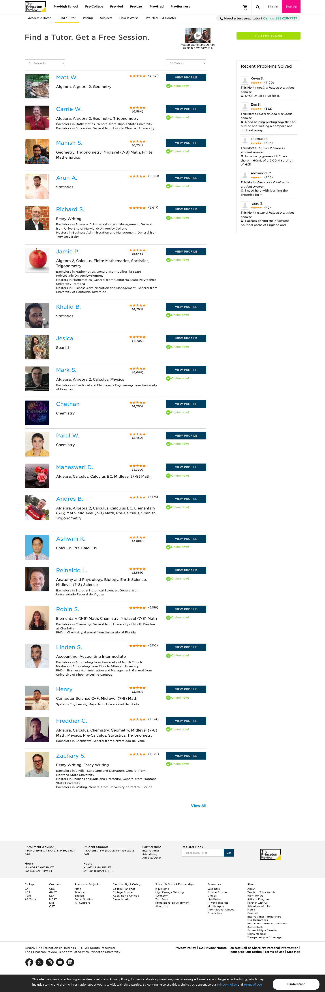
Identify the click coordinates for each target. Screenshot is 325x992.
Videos (212, 895)
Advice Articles (217, 892)
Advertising (149, 854)
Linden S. (69, 647)
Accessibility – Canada (262, 930)
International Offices (221, 909)
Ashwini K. (70, 539)
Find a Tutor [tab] (67, 18)
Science (80, 892)
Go (229, 852)
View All (198, 806)
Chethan (68, 404)
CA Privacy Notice (213, 948)
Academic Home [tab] (39, 18)
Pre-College (94, 6)
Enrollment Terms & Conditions (267, 923)
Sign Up (291, 6)
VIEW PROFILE (186, 77)
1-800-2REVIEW (50, 850)
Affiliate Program (258, 899)
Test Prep (161, 899)
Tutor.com (161, 895)
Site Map (293, 952)
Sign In (273, 6)
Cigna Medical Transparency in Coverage (264, 935)
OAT (52, 906)
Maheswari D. (74, 467)
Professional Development (172, 902)
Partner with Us (257, 902)
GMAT (53, 892)
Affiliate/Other (151, 857)
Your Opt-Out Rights (246, 952)
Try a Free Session (268, 35)
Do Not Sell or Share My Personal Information (263, 948)
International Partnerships (264, 916)
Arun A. (66, 178)
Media (251, 909)
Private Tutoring (218, 902)
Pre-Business (180, 6)
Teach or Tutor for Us (261, 892)
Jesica (64, 338)
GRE (52, 888)
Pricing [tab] (88, 18)
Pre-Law (136, 6)
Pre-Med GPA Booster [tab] (161, 18)
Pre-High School (66, 6)
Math (78, 888)
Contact (252, 913)
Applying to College (126, 895)
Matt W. (66, 77)
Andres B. (69, 499)
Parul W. (67, 435)
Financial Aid (121, 899)
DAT (51, 902)
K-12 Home (162, 888)
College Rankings (124, 888)
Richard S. (70, 209)
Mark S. (66, 370)
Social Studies (84, 899)
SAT (27, 888)
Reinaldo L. (71, 570)
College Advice (123, 892)
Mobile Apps (216, 906)
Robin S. (67, 609)
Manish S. (69, 143)
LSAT (52, 895)
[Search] (258, 7)
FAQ (27, 854)
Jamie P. (67, 251)
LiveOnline (214, 899)
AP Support (82, 902)
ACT (27, 892)
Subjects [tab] (106, 18)
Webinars (214, 888)
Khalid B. (68, 307)
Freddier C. (71, 721)
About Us (161, 906)
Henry (64, 689)
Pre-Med (116, 6)
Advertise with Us (259, 906)
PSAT (28, 895)
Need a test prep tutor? (258, 19)
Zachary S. (70, 756)
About (251, 888)
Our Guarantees (257, 920)
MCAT (53, 899)
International (150, 850)
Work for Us (255, 895)
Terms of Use (253, 984)
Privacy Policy (227, 984)
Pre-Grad (156, 6)
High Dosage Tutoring (169, 892)
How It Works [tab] (129, 18)
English (79, 895)
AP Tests (30, 899)
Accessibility (255, 927)
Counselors (215, 913)
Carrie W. (69, 109)
